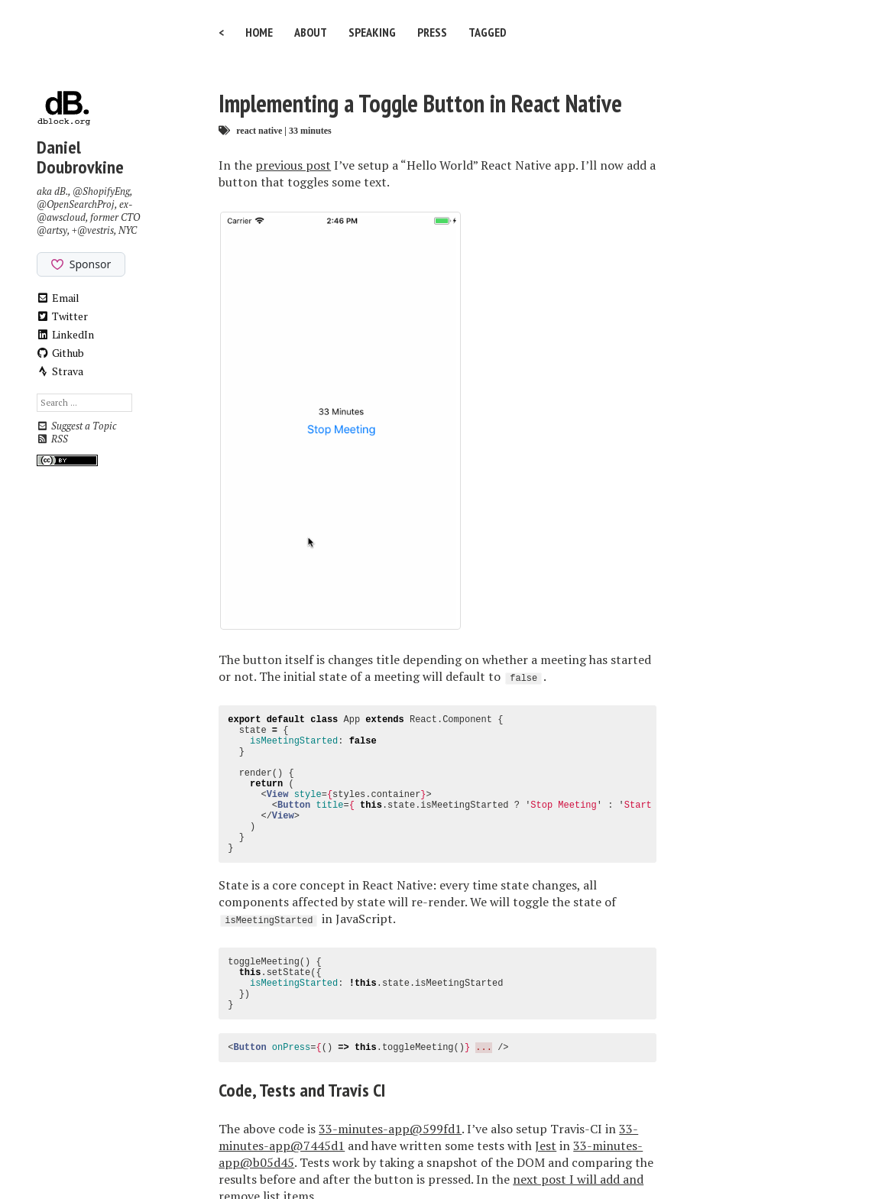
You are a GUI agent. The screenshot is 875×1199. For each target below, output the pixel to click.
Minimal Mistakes (506, 1155)
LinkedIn (66, 334)
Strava (60, 371)
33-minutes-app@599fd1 (390, 949)
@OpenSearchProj (76, 204)
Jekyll (409, 1155)
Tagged (487, 32)
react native (259, 130)
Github (61, 352)
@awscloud (61, 217)
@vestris (95, 230)
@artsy (52, 230)
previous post (293, 165)
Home (259, 32)
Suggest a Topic (76, 426)
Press (432, 32)
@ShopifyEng (101, 191)
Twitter (63, 316)
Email (58, 297)
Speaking (372, 32)
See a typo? (602, 1065)
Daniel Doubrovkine (80, 157)
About (310, 32)
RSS (52, 439)
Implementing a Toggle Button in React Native (420, 103)
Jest (545, 966)
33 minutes (310, 130)
